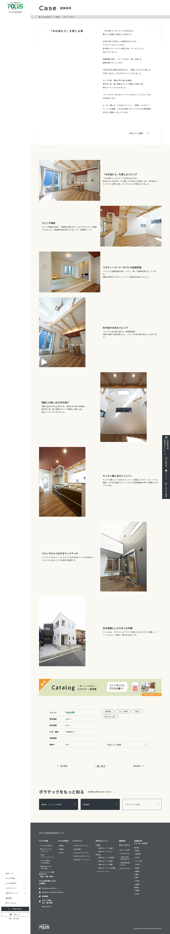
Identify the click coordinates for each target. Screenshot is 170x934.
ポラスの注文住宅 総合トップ (51, 833)
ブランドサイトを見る (142, 804)
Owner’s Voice (125, 853)
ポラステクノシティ (103, 871)
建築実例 (9, 898)
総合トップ (9, 873)
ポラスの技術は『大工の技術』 (45, 861)
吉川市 (137, 857)
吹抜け (137, 711)
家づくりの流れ (125, 850)
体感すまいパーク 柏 (104, 851)
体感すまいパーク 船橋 (105, 848)
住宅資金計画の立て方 (125, 864)
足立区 (137, 894)
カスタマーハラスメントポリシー (53, 892)
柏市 (136, 877)
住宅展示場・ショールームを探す (141, 842)
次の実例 (138, 766)
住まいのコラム (125, 868)
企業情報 (45, 896)
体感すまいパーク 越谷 (105, 861)
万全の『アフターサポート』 (47, 856)
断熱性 (61, 849)
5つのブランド (78, 841)
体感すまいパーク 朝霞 (105, 864)
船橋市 (137, 884)
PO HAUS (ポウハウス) (81, 846)
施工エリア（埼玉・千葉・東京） (46, 875)
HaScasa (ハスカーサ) (81, 853)
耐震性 (61, 846)
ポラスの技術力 (63, 841)
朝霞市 (137, 871)
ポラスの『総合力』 (46, 846)
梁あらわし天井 (110, 716)
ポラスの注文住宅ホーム (47, 16)
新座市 (137, 868)
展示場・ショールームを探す (59, 804)
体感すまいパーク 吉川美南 (106, 868)
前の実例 (62, 766)
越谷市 (137, 850)
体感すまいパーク (102, 841)
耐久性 (61, 853)
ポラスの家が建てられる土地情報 (47, 882)
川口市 (137, 864)
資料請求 (100, 804)
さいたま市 (138, 861)
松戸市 (137, 881)
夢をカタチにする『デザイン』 (45, 850)
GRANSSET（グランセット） (83, 860)
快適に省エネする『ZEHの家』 (45, 867)
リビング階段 (123, 711)
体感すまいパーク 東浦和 (106, 857)
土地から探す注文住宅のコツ (125, 858)
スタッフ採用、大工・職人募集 (47, 901)
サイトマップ (46, 906)
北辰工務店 (77, 849)
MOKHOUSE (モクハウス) (82, 856)
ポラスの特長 (43, 841)
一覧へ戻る (100, 765)
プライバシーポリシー (49, 888)
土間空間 (108, 711)
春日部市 (138, 854)
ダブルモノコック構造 (47, 872)
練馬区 (137, 890)
